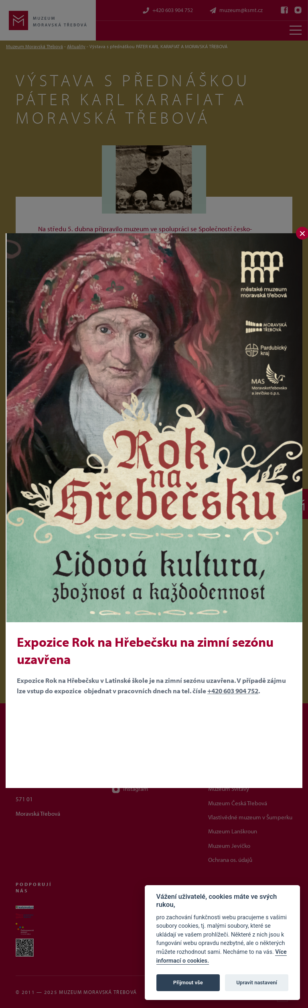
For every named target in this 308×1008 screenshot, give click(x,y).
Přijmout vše (188, 982)
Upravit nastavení (256, 982)
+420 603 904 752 (232, 690)
